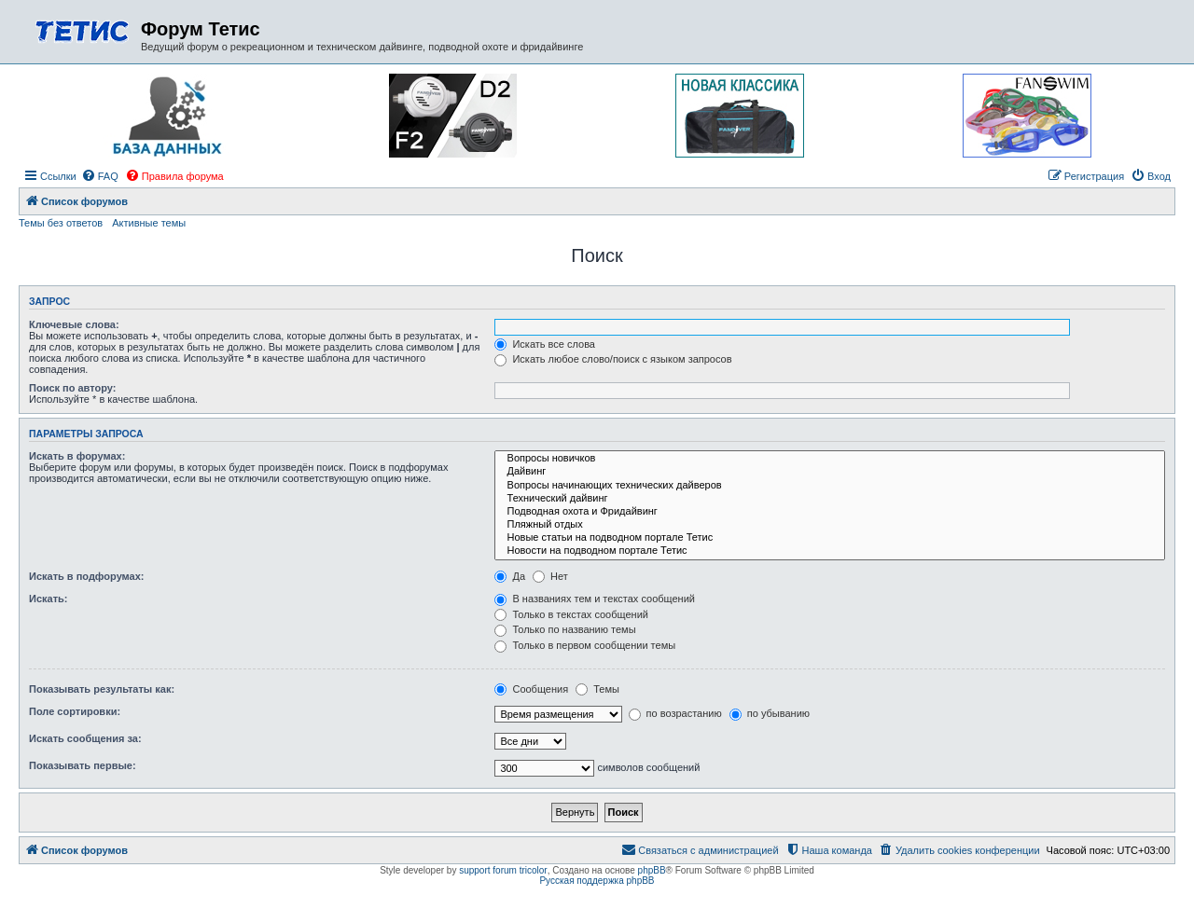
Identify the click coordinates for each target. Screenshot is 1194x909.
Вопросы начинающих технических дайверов (829, 485)
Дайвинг (829, 471)
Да (509, 576)
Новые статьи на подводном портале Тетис (829, 537)
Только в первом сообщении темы (584, 645)
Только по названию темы (564, 629)
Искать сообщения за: (85, 738)
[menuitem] (99, 176)
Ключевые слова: (74, 324)
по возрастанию (675, 713)
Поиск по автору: (72, 387)
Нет (550, 576)
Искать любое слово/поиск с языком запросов (612, 359)
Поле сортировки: (74, 711)
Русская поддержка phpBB (596, 880)
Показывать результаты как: (101, 689)
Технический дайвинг (829, 498)
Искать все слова (544, 344)
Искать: (48, 598)
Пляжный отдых (829, 524)
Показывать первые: (82, 765)
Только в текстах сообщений (571, 614)
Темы (597, 689)
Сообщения (531, 689)
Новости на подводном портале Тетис (829, 551)
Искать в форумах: (77, 455)
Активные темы (149, 222)
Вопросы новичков (829, 458)
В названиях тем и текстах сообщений (594, 598)
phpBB (652, 870)
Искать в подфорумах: (87, 576)
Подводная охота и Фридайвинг (829, 511)
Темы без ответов (61, 222)
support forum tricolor (503, 870)
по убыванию (769, 713)
